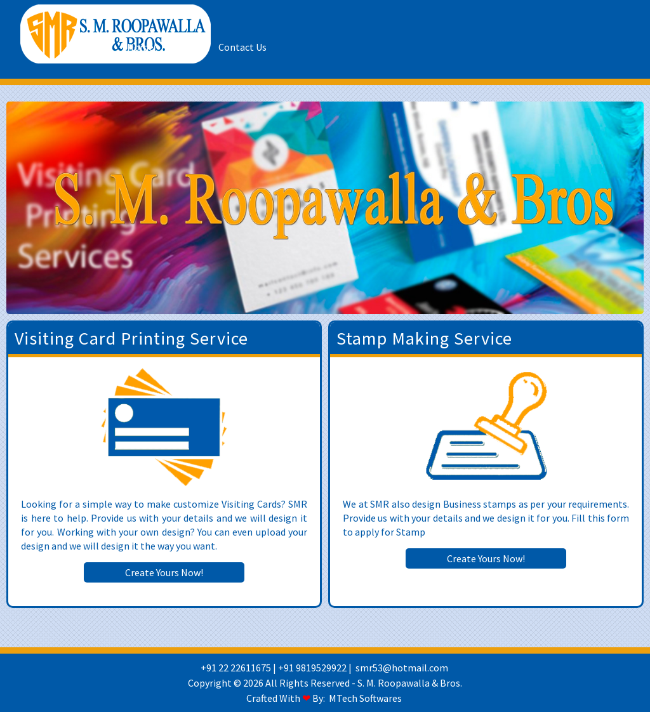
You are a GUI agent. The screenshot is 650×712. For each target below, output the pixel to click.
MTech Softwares (365, 698)
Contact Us (242, 47)
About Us (186, 47)
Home (140, 47)
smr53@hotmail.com (401, 667)
